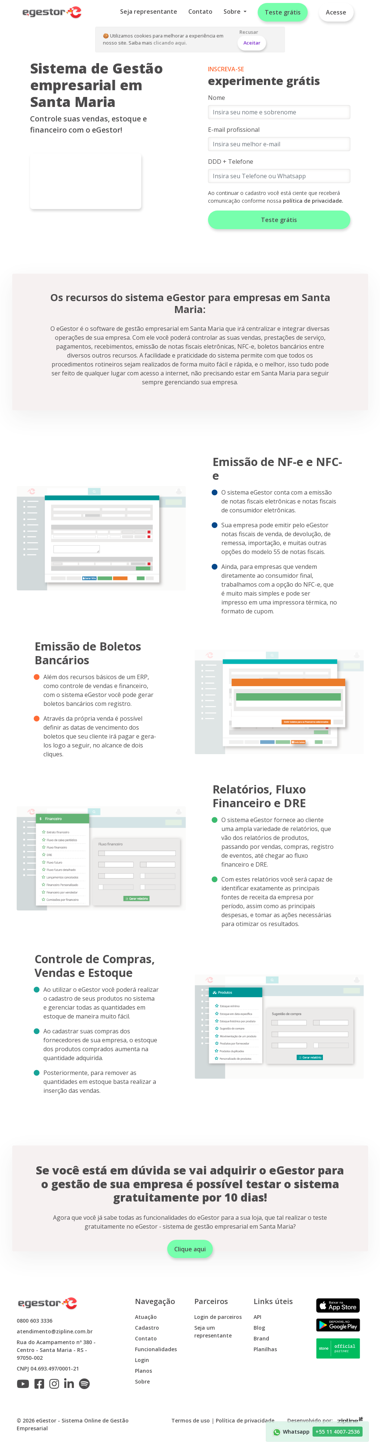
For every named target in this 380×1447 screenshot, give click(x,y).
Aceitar (251, 42)
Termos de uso (190, 1420)
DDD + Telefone (230, 161)
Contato (200, 11)
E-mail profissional (234, 130)
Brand (261, 1338)
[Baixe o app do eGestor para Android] (338, 1324)
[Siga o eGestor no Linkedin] (70, 1385)
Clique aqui (190, 1249)
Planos (143, 1370)
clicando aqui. (169, 42)
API (257, 1316)
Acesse (336, 12)
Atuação (146, 1316)
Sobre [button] (233, 11)
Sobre (142, 1381)
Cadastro (147, 1327)
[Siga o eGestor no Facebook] (41, 1385)
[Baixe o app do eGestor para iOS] (338, 1305)
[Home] (52, 12)
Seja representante (148, 11)
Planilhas (265, 1349)
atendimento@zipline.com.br (55, 1331)
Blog (259, 1327)
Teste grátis (283, 12)
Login (142, 1359)
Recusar (248, 32)
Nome (216, 98)
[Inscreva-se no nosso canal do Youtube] (25, 1385)
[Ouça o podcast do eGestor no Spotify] (86, 1385)
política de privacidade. (313, 200)
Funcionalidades (156, 1349)
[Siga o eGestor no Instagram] (56, 1385)
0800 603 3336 (34, 1320)
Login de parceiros (218, 1316)
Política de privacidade (245, 1420)
